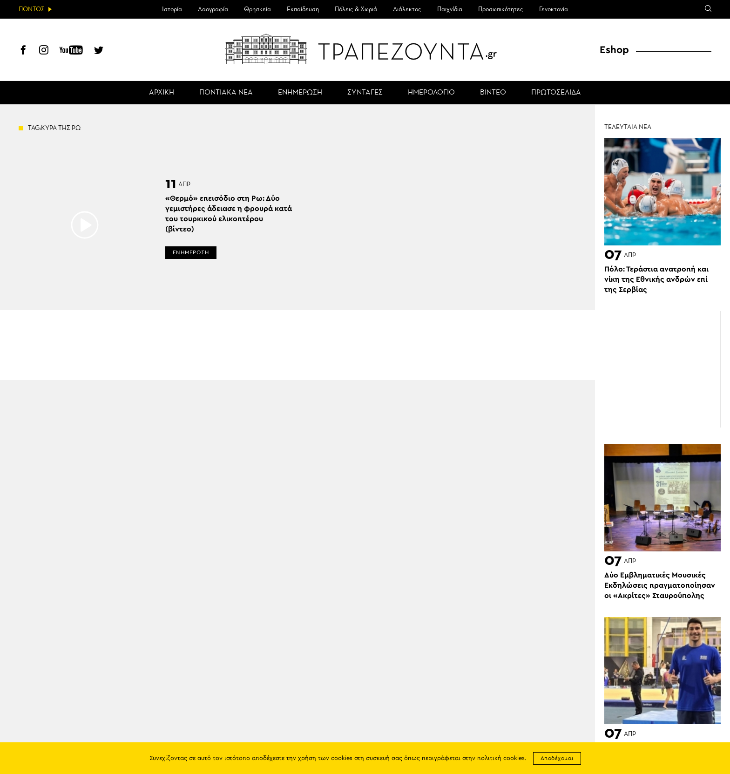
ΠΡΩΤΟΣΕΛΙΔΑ (556, 92)
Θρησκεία (257, 9)
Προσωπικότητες (500, 9)
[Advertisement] (662, 369)
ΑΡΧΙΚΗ (161, 92)
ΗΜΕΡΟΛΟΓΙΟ (431, 92)
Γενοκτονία (553, 9)
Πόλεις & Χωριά (356, 9)
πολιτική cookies (501, 758)
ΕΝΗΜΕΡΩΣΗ (300, 92)
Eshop (614, 50)
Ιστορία (172, 9)
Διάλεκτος (407, 9)
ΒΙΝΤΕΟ (493, 92)
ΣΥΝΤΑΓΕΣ (365, 92)
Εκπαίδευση (303, 9)
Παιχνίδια (449, 9)
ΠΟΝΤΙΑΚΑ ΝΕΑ (226, 92)
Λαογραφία (213, 9)
